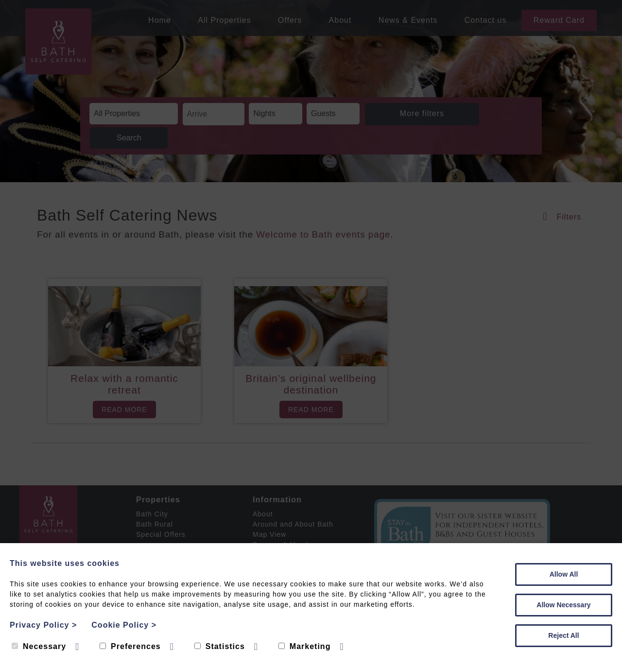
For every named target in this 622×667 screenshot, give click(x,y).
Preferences (130, 646)
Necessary (39, 646)
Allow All (564, 574)
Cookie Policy (123, 625)
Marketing (304, 646)
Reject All (563, 635)
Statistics (219, 646)
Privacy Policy (43, 625)
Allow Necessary (563, 605)
